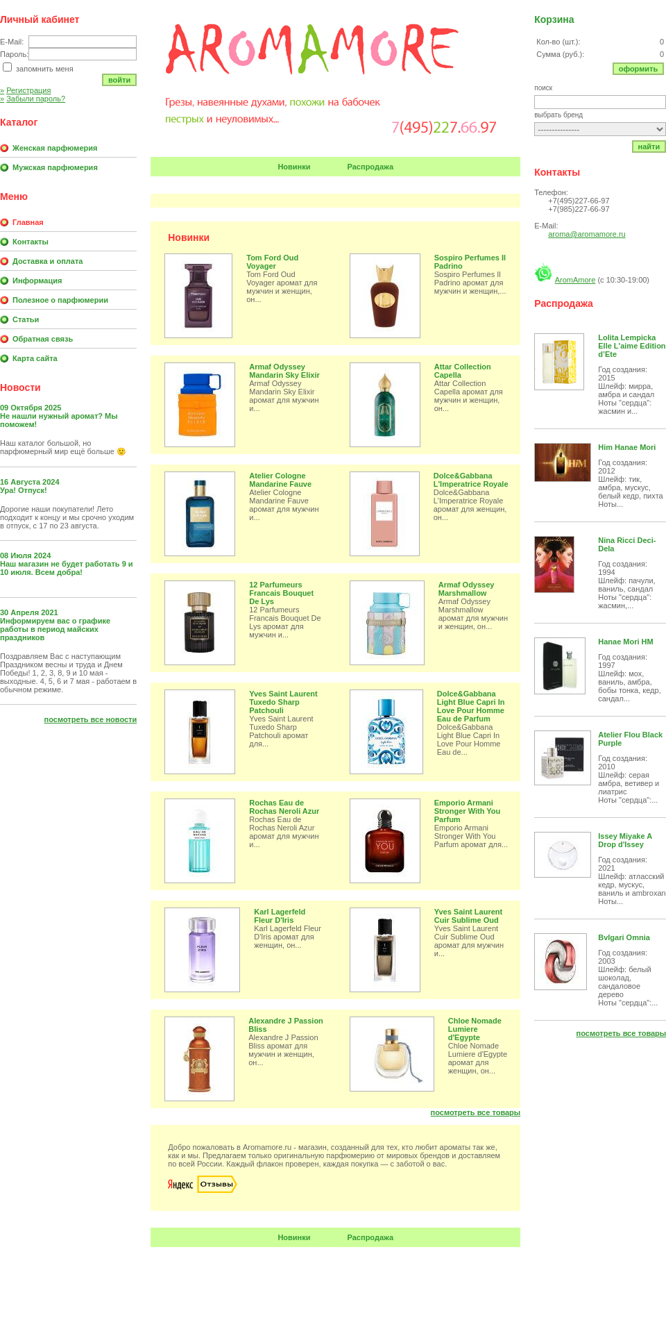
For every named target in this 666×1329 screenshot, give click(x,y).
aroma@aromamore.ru (586, 234)
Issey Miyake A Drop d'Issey (624, 840)
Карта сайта (35, 358)
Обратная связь (42, 339)
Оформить (638, 69)
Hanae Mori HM (625, 641)
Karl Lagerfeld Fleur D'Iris (279, 916)
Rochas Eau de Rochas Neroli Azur (284, 807)
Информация (37, 280)
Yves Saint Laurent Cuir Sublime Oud (468, 916)
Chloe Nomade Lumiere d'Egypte (475, 1029)
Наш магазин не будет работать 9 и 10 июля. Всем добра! (66, 568)
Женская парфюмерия (54, 148)
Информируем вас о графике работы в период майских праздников (55, 629)
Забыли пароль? (32, 98)
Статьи (25, 319)
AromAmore (575, 280)
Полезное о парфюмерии (60, 300)
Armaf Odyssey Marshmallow (466, 588)
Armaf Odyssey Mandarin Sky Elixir (284, 370)
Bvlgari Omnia (624, 937)
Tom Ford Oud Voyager (272, 261)
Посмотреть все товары (476, 1112)
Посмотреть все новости (90, 719)
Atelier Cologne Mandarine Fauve (280, 479)
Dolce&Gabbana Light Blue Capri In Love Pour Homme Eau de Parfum (471, 706)
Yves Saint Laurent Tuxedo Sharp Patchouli (283, 701)
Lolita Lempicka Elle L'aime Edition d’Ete (631, 345)
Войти (119, 80)
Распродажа (371, 166)
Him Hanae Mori (627, 447)
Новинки (294, 166)
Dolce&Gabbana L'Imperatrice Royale (471, 479)
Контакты (30, 241)
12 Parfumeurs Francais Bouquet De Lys (281, 592)
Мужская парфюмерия (55, 167)
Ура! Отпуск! (23, 490)
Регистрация (25, 90)
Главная (28, 222)
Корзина (554, 19)
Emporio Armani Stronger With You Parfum (467, 811)
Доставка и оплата (47, 261)
